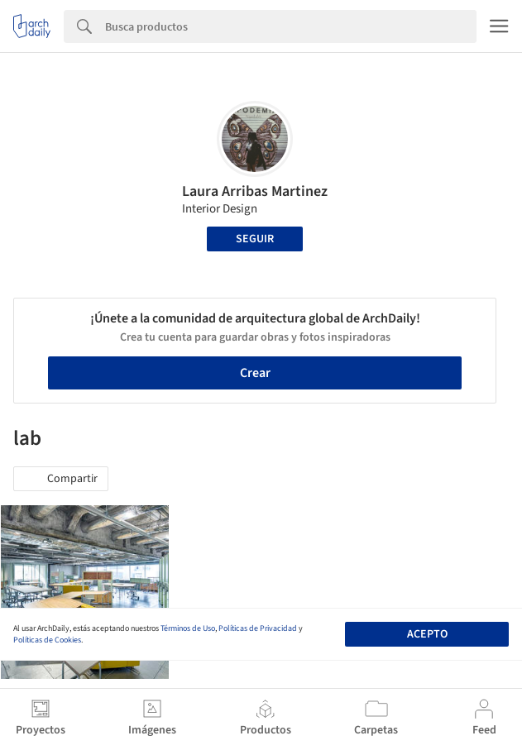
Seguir (255, 239)
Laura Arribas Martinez (255, 191)
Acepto (427, 634)
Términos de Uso (187, 628)
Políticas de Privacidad (257, 628)
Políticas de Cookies (47, 640)
